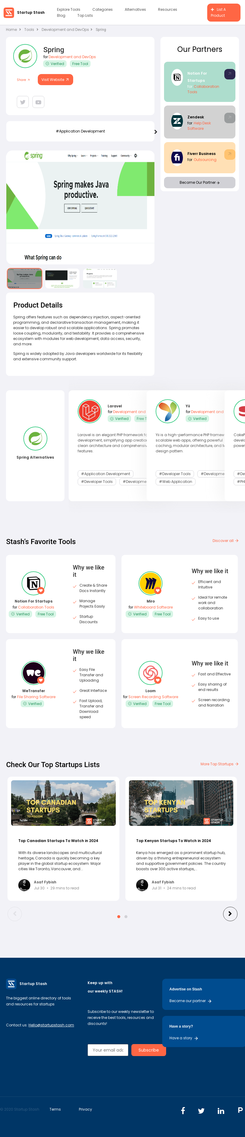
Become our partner (190, 1000)
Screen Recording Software (153, 696)
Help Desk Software (199, 126)
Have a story (184, 1037)
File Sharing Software (36, 696)
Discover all (226, 540)
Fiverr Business (201, 153)
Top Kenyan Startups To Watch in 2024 (173, 840)
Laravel (115, 406)
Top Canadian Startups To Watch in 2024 (58, 840)
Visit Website (55, 79)
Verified (55, 63)
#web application (175, 481)
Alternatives (135, 9)
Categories (102, 9)
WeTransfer (33, 690)
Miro (151, 601)
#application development (80, 131)
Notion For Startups (33, 601)
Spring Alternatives (35, 457)
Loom (150, 690)
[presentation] (155, 132)
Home (13, 29)
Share (23, 80)
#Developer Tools (97, 481)
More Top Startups (220, 763)
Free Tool (80, 63)
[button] (118, 917)
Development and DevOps (67, 29)
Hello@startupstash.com (51, 1025)
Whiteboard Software (153, 607)
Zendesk (195, 117)
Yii (188, 406)
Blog (61, 15)
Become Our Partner (200, 182)
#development (136, 481)
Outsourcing (205, 159)
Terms (55, 1109)
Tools (29, 29)
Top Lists (85, 15)
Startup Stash (31, 12)
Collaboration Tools (36, 607)
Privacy (85, 1109)
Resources (167, 9)
